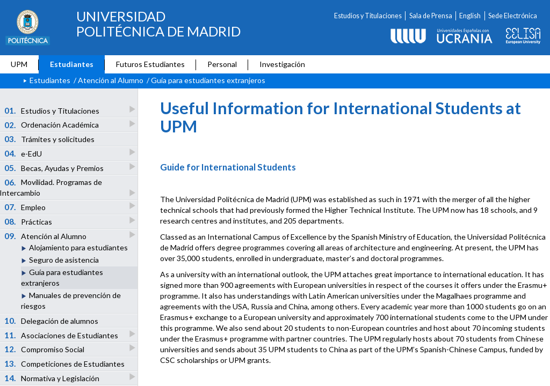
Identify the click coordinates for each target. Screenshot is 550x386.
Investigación (282, 64)
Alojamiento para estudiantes (78, 247)
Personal (222, 64)
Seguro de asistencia (64, 259)
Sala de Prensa (430, 16)
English (470, 16)
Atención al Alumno (110, 80)
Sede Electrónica (512, 16)
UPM (19, 64)
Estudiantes (71, 64)
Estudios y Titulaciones (368, 16)
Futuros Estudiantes (150, 64)
